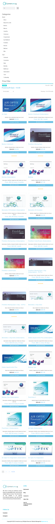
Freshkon (6, 42)
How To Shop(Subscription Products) (27, 504)
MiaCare (5, 48)
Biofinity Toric (32, 367)
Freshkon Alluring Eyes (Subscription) (13, 241)
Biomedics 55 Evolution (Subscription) (13, 210)
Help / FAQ (25, 499)
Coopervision (7, 37)
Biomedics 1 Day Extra (35, 304)
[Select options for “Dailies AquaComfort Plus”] (14, 375)
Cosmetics (6, 60)
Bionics (5, 25)
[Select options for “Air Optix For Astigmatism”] (40, 466)
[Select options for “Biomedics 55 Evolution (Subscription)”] (14, 219)
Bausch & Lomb (7, 22)
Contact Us (25, 495)
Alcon (5, 20)
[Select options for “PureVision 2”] (40, 405)
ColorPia (6, 31)
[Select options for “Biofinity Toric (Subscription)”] (14, 406)
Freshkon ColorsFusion (9, 270)
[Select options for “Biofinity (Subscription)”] (14, 185)
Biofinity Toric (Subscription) (10, 397)
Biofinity (30, 177)
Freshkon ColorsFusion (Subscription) (39, 241)
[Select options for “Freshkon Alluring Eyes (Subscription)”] (14, 249)
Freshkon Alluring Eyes (35, 144)
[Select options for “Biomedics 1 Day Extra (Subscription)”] (14, 346)
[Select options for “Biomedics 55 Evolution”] (40, 218)
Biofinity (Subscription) (8, 177)
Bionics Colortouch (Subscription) (38, 114)
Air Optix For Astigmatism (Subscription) (14, 457)
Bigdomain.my (44, 521)
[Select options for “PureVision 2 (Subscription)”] (14, 436)
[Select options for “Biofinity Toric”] (40, 375)
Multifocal (6, 69)
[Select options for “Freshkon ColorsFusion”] (14, 279)
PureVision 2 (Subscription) (10, 428)
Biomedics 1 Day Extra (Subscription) (13, 337)
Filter (4, 85)
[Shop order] (8, 91)
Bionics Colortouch (7, 144)
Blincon (5, 28)
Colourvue (6, 34)
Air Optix (4, 114)
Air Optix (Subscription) (35, 428)
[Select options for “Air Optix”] (14, 122)
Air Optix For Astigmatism (36, 457)
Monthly (5, 66)
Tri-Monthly (6, 77)
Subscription (6, 71)
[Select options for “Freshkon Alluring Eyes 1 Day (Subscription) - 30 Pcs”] (40, 280)
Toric (5, 74)
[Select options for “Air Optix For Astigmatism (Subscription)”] (14, 466)
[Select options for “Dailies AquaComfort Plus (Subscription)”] (40, 346)
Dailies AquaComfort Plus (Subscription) (40, 337)
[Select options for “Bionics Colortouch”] (14, 152)
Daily (5, 63)
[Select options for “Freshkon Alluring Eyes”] (40, 152)
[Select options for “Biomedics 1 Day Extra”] (40, 313)
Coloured (6, 57)
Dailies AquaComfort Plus (9, 367)
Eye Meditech (7, 40)
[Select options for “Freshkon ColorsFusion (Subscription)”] (40, 249)
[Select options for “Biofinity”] (40, 185)
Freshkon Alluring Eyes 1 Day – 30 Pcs (13, 304)
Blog (24, 492)
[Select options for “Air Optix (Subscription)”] (40, 436)
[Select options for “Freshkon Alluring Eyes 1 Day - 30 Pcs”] (14, 313)
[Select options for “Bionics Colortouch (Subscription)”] (40, 122)
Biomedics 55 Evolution (35, 210)
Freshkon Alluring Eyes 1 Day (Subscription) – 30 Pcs (37, 271)
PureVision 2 (32, 397)
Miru (5, 51)
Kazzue (5, 45)
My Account (26, 489)
